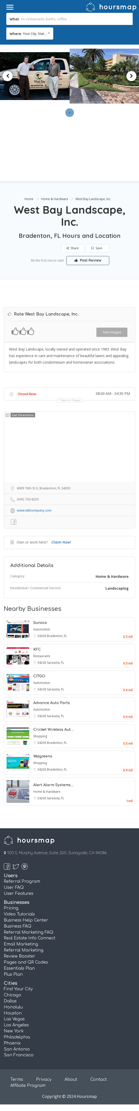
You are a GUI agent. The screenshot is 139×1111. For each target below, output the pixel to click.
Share (72, 248)
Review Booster (19, 956)
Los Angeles (16, 1025)
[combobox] (30, 33)
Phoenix (12, 1043)
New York (14, 1031)
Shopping (40, 736)
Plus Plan (13, 974)
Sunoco (40, 623)
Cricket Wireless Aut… (53, 730)
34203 (42, 636)
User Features (18, 893)
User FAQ (14, 887)
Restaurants (41, 656)
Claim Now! (61, 542)
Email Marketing (21, 944)
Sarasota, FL (55, 662)
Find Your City (18, 989)
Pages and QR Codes (26, 962)
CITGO (39, 676)
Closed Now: (27, 394)
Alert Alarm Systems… (53, 785)
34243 (42, 662)
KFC (37, 649)
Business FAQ (17, 926)
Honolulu (13, 1007)
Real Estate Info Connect (29, 938)
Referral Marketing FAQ (28, 932)
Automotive (41, 629)
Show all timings (70, 400)
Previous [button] (7, 76)
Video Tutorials (19, 914)
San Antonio (17, 1049)
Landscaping (117, 588)
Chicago (12, 995)
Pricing (11, 908)
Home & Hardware (54, 199)
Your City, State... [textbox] (35, 33)
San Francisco (19, 1055)
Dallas (10, 1001)
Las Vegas (14, 1019)
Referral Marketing (23, 950)
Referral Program (22, 881)
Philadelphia (17, 1037)
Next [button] (131, 76)
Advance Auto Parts (51, 703)
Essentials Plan (19, 968)
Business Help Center (26, 920)
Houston (13, 1013)
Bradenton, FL (57, 636)
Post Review (87, 260)
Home (28, 199)
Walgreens (42, 756)
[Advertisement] (69, 145)
